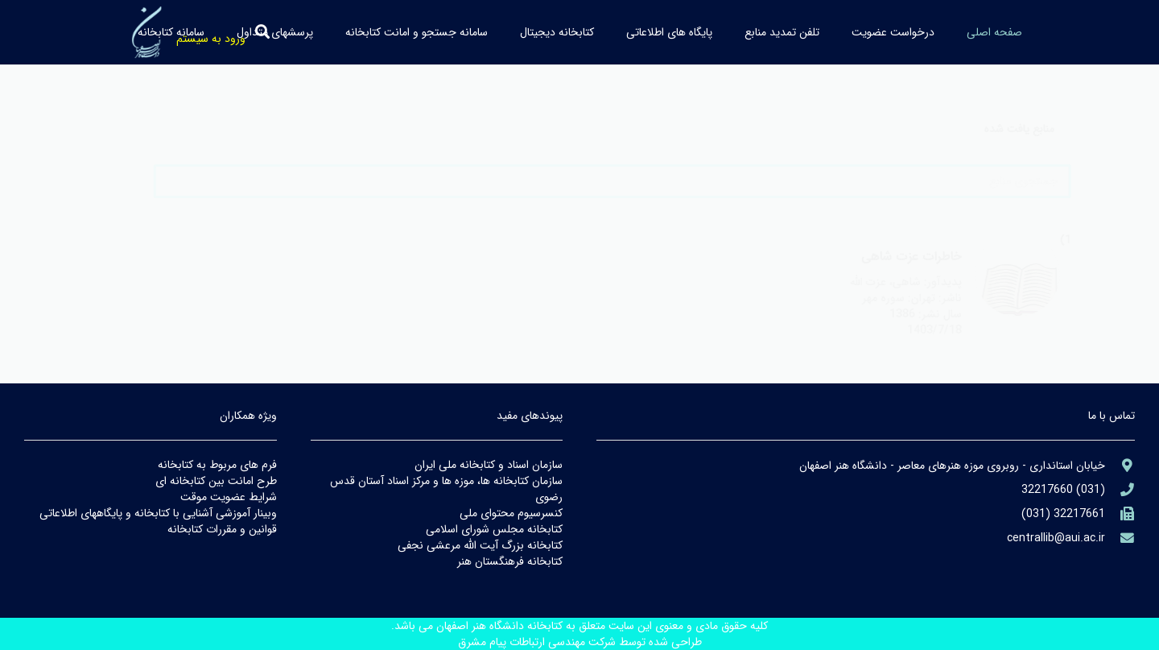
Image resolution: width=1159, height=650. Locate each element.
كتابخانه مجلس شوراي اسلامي (494, 529)
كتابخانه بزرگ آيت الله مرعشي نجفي (480, 545)
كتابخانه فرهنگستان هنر (510, 561)
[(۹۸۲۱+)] (1120, 514)
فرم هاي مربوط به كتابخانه (217, 465)
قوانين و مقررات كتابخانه (222, 529)
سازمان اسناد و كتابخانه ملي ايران (489, 465)
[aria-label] (984, 290)
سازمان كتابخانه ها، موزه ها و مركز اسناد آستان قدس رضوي (446, 489)
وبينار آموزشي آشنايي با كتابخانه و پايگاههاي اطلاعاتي (158, 513)
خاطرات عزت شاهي (879, 256)
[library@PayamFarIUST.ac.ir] (1120, 538)
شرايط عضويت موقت (228, 497)
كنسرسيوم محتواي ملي (511, 513)
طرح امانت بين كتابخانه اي (216, 481)
